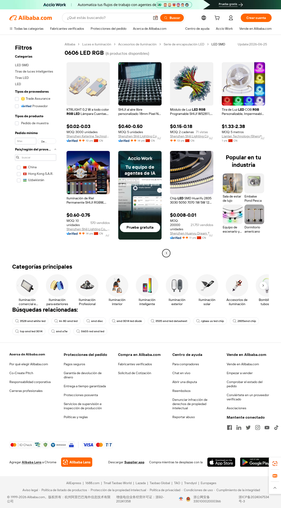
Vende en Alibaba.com (243, 364)
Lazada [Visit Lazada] (141, 483)
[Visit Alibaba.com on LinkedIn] (239, 427)
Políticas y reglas (76, 417)
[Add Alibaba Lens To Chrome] (76, 462)
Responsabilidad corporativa (30, 382)
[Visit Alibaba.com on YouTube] (267, 427)
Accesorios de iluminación (137, 44)
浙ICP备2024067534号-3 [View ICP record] (254, 499)
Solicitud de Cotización (134, 373)
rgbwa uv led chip (210, 321)
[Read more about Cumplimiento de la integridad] (237, 490)
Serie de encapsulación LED (184, 44)
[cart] (218, 18)
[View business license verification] (181, 499)
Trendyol (190, 483)
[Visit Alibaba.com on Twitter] (248, 427)
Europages (208, 483)
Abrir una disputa (184, 382)
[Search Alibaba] (108, 17)
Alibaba (70, 44)
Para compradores (185, 364)
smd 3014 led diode (127, 321)
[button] (155, 18)
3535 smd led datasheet (169, 321)
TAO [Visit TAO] (177, 483)
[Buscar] (172, 18)
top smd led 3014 (28, 331)
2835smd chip (244, 321)
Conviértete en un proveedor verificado (248, 397)
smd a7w (59, 331)
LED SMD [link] (218, 44)
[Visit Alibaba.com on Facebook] (229, 427)
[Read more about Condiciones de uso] (197, 490)
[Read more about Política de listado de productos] (63, 490)
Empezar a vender (240, 373)
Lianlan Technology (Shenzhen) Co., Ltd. (243, 136)
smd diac (94, 321)
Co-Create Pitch (21, 373)
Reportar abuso (183, 417)
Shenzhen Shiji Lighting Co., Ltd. (140, 136)
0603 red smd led (90, 331)
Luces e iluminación (96, 44)
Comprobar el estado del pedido (245, 384)
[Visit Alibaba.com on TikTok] (276, 427)
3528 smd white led (30, 321)
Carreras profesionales (26, 391)
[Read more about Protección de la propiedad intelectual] (117, 490)
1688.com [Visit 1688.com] (92, 483)
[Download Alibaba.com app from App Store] (221, 462)
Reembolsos (181, 391)
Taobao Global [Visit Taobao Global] (160, 483)
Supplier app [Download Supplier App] (134, 462)
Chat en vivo (181, 373)
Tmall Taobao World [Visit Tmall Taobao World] (118, 483)
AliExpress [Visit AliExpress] (73, 483)
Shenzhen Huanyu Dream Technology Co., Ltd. (191, 233)
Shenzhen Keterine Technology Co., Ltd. (88, 136)
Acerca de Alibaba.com (27, 354)
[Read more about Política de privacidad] (164, 490)
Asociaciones (236, 408)
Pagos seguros (74, 364)
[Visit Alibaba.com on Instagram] (257, 427)
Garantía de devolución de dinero (83, 375)
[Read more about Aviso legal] (29, 490)
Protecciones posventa (81, 395)
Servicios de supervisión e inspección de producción (83, 406)
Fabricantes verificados (135, 364)
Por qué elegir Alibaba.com (28, 364)
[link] (275, 463)
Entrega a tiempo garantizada (85, 386)
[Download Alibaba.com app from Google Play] (256, 462)
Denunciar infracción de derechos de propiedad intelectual (189, 404)
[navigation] (35, 149)
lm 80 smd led (66, 321)
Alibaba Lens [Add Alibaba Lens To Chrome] (31, 462)
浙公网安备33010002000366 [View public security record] (207, 499)
